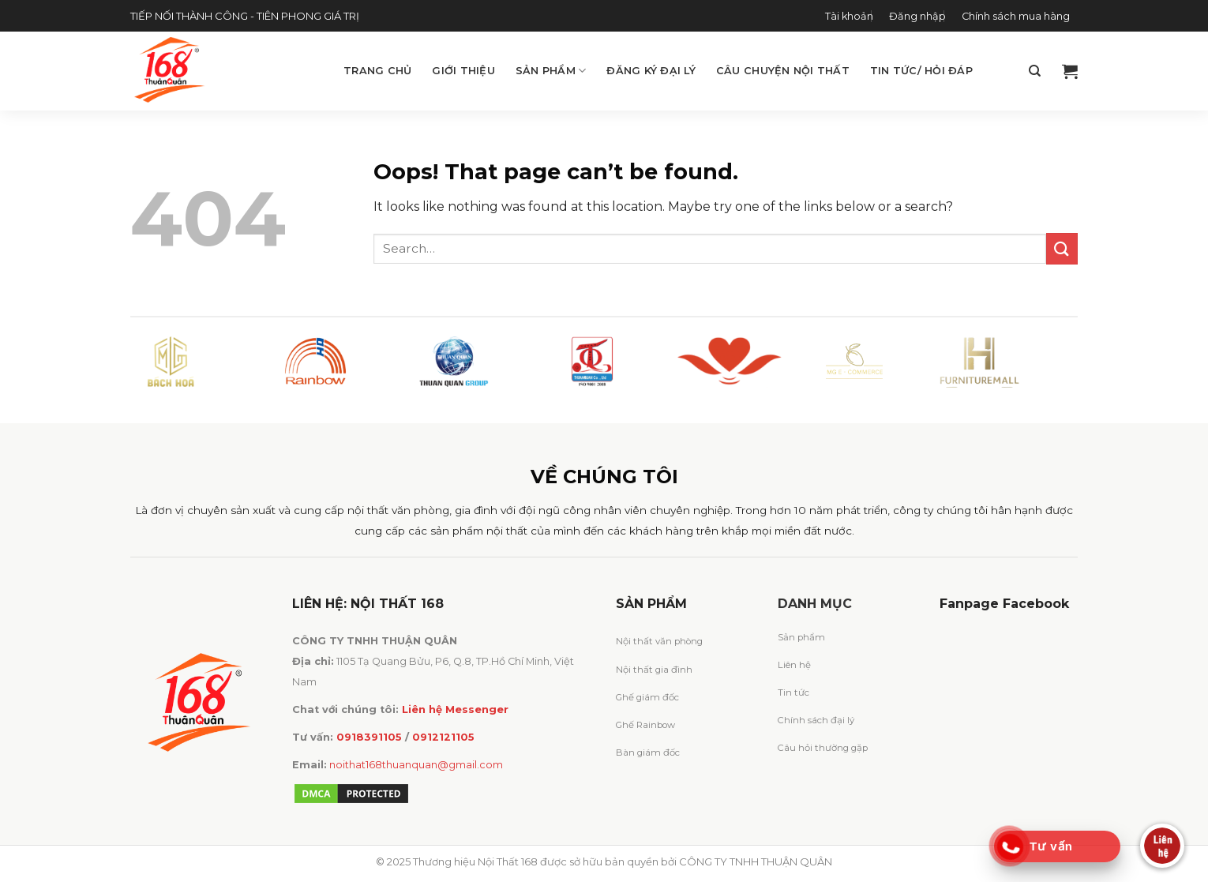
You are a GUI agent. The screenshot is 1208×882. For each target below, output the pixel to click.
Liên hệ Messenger (455, 709)
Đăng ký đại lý (651, 71)
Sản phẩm (551, 70)
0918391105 (369, 737)
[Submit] (1062, 248)
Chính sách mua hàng (1016, 16)
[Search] (1035, 71)
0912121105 (443, 737)
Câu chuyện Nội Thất (783, 71)
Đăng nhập (917, 16)
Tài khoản (849, 16)
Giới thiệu (463, 71)
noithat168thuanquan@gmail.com (416, 765)
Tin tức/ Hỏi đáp (921, 71)
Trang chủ (377, 71)
